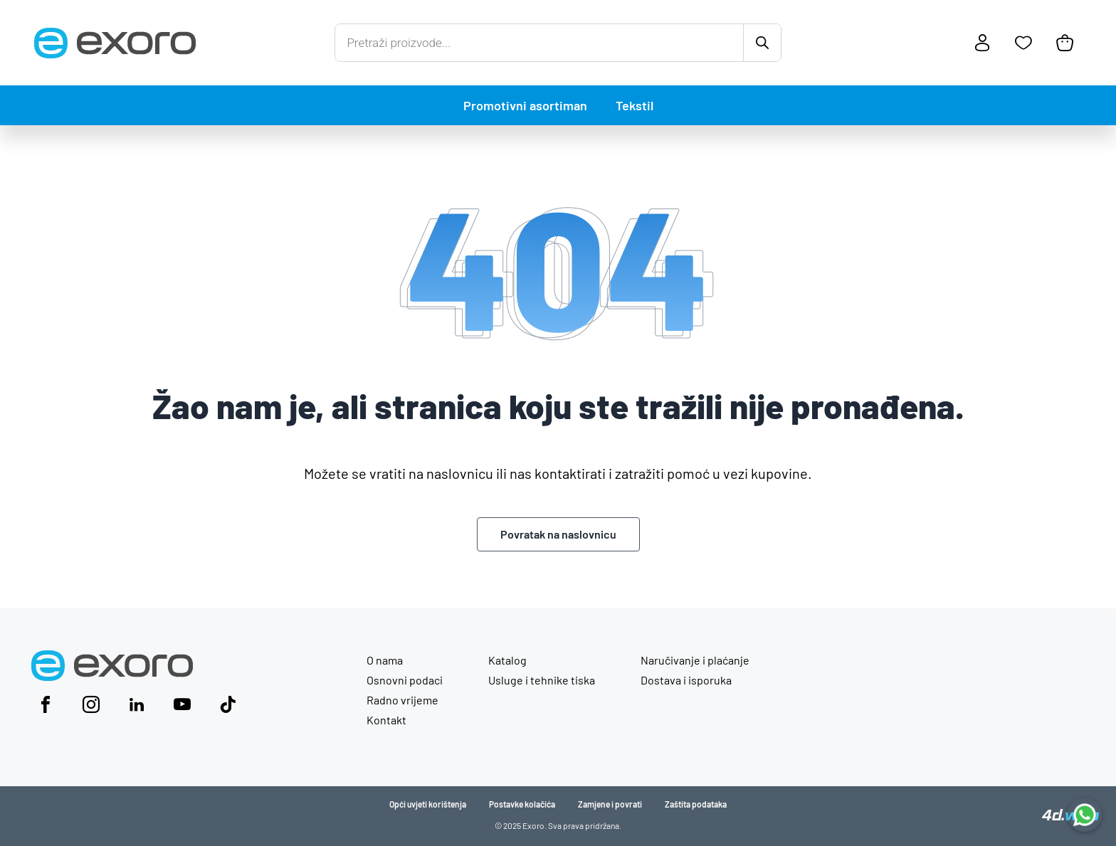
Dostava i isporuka (686, 680)
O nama (385, 660)
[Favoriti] (1023, 43)
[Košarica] (1065, 43)
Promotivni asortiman (525, 105)
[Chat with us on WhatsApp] (1085, 815)
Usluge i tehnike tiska (541, 680)
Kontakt (386, 719)
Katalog (507, 660)
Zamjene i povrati (610, 804)
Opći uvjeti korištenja (427, 804)
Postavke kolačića (522, 804)
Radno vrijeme (402, 700)
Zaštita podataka (696, 804)
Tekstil (634, 105)
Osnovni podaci (405, 680)
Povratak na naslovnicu (558, 534)
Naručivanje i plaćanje (695, 660)
